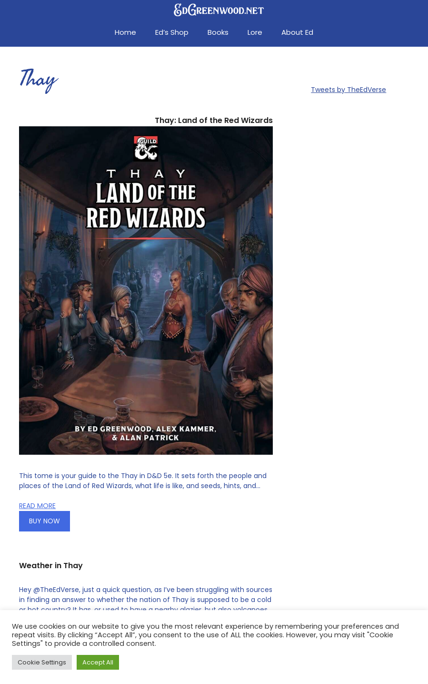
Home (125, 32)
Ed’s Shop (172, 32)
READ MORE (37, 505)
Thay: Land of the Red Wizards (214, 120)
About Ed (297, 32)
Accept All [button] (97, 662)
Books (218, 32)
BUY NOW (44, 521)
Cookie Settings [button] (42, 662)
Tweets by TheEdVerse (348, 89)
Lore (255, 32)
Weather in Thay (51, 565)
